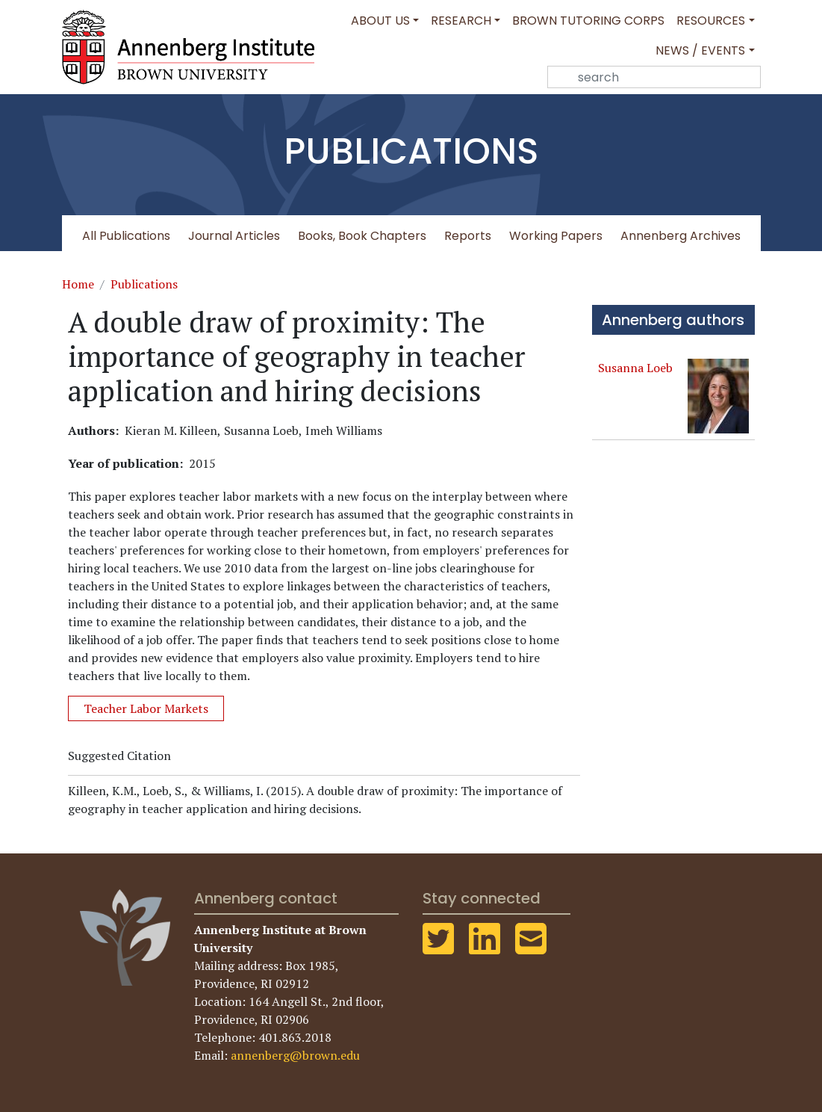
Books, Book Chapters (362, 235)
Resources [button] (710, 20)
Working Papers (556, 235)
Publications (144, 284)
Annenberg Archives (680, 235)
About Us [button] (380, 20)
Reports (467, 235)
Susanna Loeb (635, 367)
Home (78, 284)
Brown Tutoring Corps (588, 20)
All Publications (126, 235)
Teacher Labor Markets (146, 708)
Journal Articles (234, 235)
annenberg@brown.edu (295, 1055)
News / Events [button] (700, 50)
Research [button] (461, 20)
